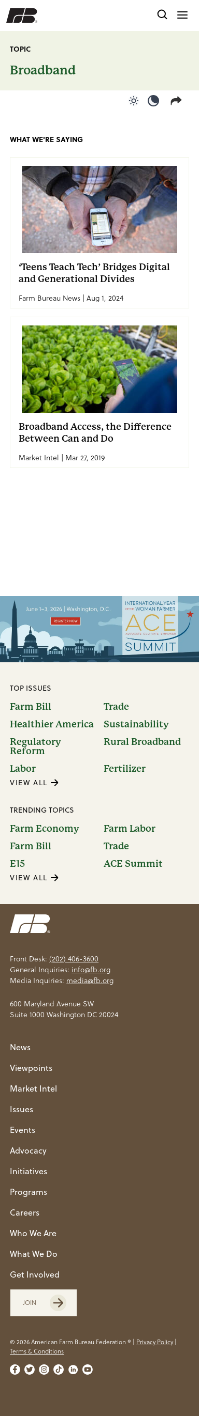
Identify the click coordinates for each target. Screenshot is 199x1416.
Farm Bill (30, 706)
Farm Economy (44, 828)
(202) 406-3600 (73, 959)
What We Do (34, 1253)
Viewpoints (31, 1067)
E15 (17, 863)
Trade (116, 706)
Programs (28, 1191)
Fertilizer (125, 768)
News (20, 1047)
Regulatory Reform (35, 746)
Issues (21, 1109)
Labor (23, 768)
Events (22, 1129)
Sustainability (136, 724)
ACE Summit (133, 863)
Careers (24, 1212)
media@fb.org (89, 980)
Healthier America (52, 724)
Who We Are (33, 1233)
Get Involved (35, 1274)
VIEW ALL (34, 782)
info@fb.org (91, 969)
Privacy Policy (154, 1341)
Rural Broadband (142, 742)
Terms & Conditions (37, 1351)
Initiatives (28, 1171)
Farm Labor (129, 828)
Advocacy (28, 1150)
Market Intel (33, 1088)
